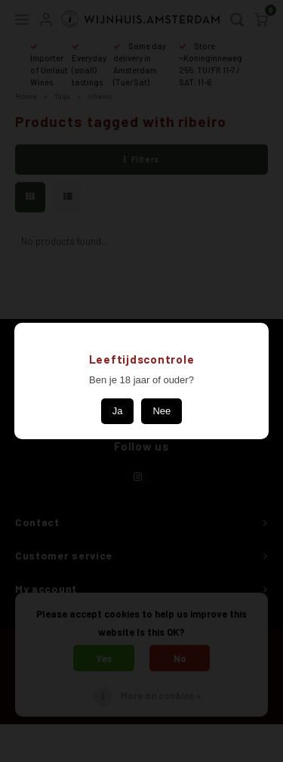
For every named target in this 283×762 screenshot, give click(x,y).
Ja (117, 411)
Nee (161, 411)
